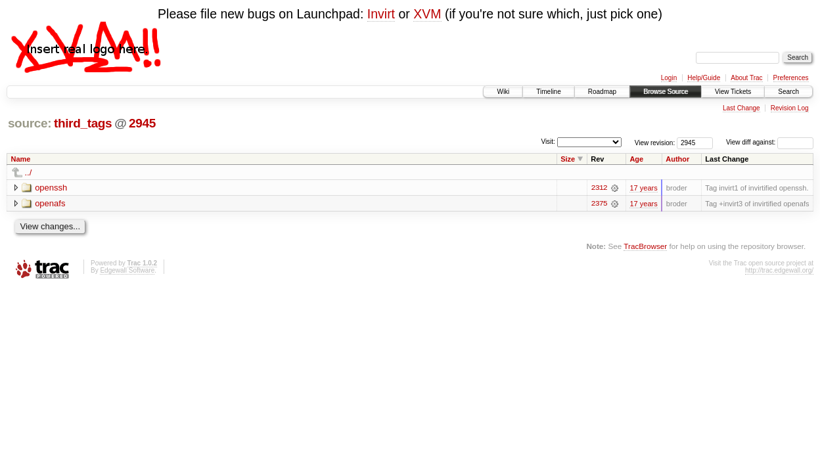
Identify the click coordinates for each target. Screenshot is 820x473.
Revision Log (790, 108)
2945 (142, 123)
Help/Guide (703, 77)
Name (21, 159)
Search (788, 91)
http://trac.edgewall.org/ (779, 270)
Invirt (381, 14)
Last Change (741, 108)
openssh (51, 187)
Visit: (548, 141)
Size (567, 159)
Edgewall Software (127, 270)
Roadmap (602, 91)
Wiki (503, 91)
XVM (427, 14)
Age (636, 159)
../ (28, 172)
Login (669, 77)
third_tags (83, 123)
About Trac (746, 77)
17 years (643, 188)
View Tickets (733, 91)
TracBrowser (645, 246)
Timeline (548, 91)
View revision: (655, 142)
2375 (599, 203)
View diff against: (769, 142)
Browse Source (665, 91)
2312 (599, 188)
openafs (50, 203)
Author (677, 159)
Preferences (791, 77)
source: (29, 123)
